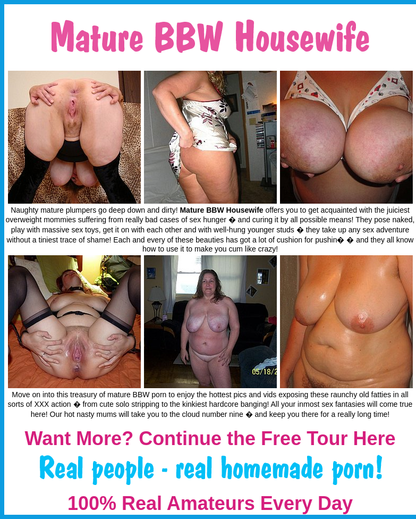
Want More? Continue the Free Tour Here (209, 438)
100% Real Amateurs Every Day (210, 503)
